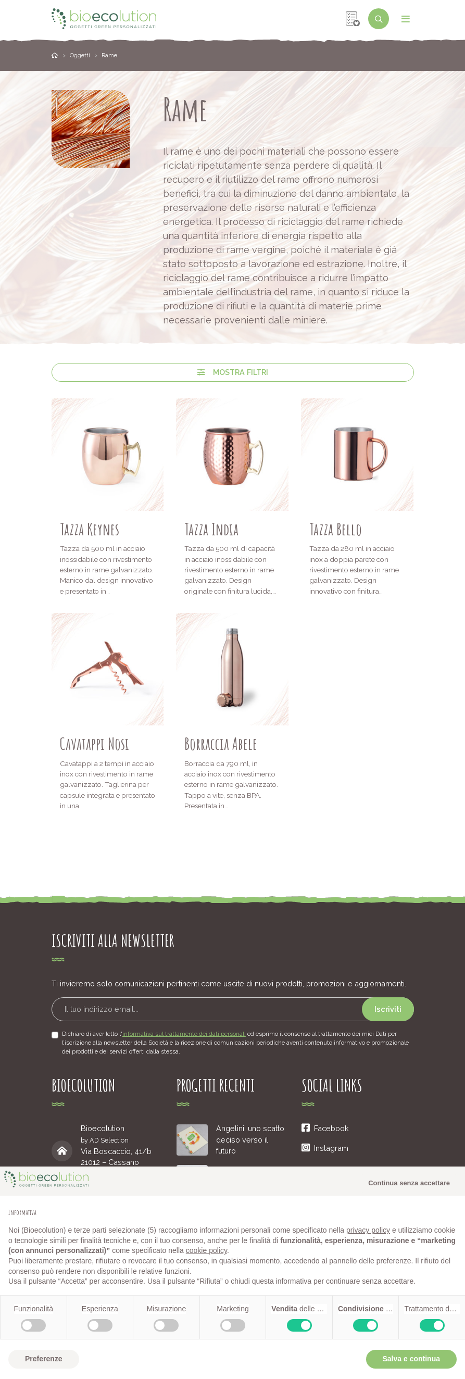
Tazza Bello (335, 529)
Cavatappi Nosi (94, 743)
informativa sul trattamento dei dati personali (184, 1033)
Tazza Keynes (89, 529)
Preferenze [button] (43, 1359)
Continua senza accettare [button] (409, 1183)
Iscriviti (387, 1009)
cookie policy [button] (206, 1250)
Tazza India (211, 529)
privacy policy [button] (368, 1230)
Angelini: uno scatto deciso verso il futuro (250, 1139)
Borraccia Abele (220, 743)
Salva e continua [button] (411, 1359)
